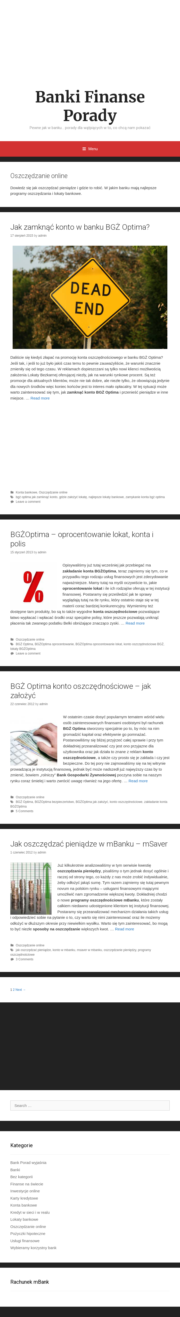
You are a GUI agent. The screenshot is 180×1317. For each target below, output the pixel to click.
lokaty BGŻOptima (23, 649)
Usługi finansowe (24, 1241)
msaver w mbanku (89, 950)
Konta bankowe (26, 492)
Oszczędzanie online (53, 492)
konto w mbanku (64, 950)
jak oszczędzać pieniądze (33, 950)
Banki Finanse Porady (90, 106)
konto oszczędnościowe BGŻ (144, 644)
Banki (15, 1170)
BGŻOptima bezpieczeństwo (54, 802)
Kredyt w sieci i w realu (30, 1212)
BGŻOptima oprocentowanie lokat (99, 644)
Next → (20, 990)
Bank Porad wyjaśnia (28, 1162)
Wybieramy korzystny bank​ (33, 1248)
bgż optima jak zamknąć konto (36, 497)
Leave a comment (28, 502)
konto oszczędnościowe (126, 802)
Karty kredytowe (24, 1198)
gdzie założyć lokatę (73, 497)
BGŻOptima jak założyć (92, 802)
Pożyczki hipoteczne (27, 1233)
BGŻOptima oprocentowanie (54, 644)
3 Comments (24, 959)
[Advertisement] (90, 39)
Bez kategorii (21, 1177)
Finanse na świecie (26, 1184)
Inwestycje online (25, 1191)
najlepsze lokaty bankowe (106, 497)
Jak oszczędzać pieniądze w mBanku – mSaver (89, 843)
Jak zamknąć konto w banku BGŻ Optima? (80, 227)
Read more (40, 398)
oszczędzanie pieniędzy (120, 950)
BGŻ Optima (24, 644)
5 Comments (24, 811)
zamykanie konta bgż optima (145, 497)
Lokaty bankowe (24, 1219)
